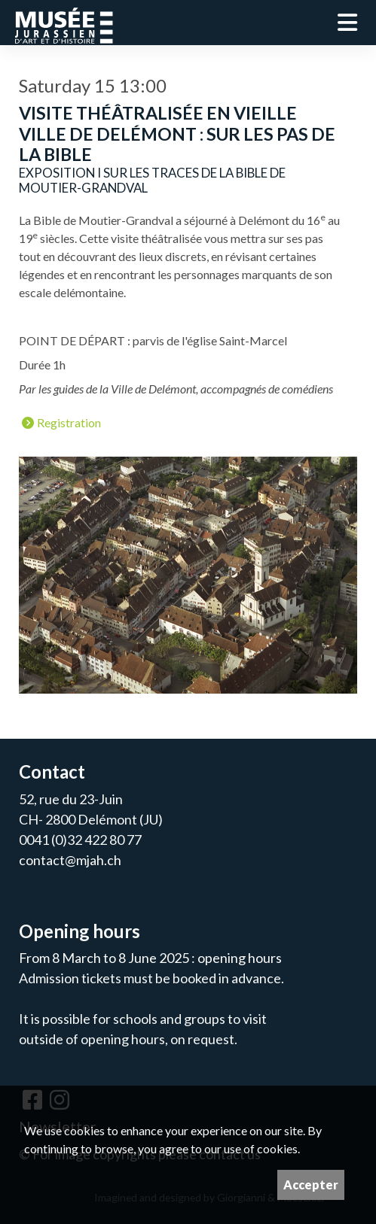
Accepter (310, 1184)
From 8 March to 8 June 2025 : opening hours (150, 957)
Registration (61, 423)
